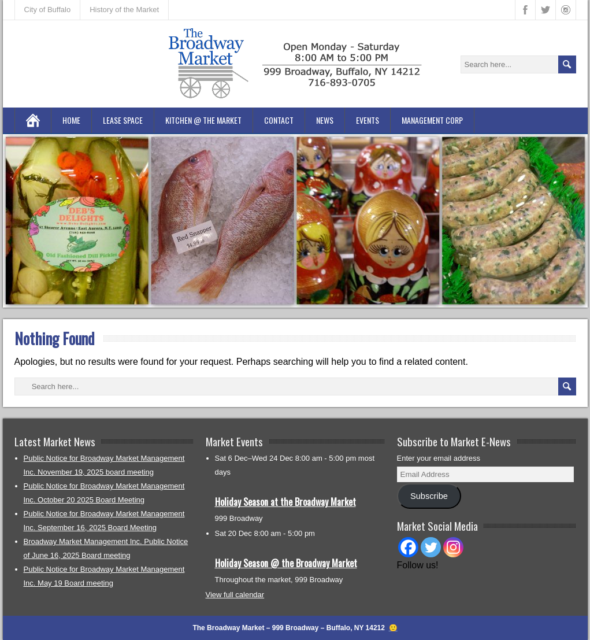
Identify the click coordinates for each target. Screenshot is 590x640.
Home (71, 120)
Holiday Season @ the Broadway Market (286, 563)
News (324, 120)
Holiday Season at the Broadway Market (285, 502)
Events (367, 120)
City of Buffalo (47, 9)
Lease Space (123, 120)
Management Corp (432, 120)
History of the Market (124, 9)
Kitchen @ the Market (203, 120)
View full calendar (235, 594)
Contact (279, 120)
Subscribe (429, 496)
